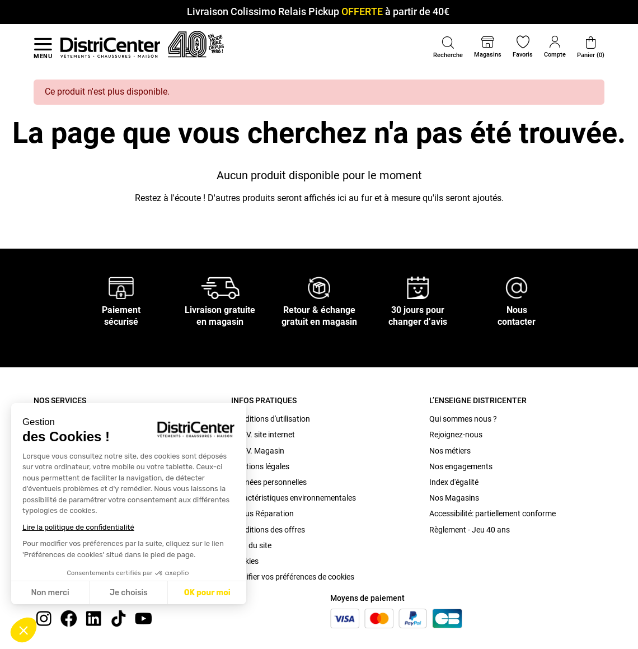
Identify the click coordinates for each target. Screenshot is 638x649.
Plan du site (251, 545)
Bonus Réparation (262, 513)
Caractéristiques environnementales (293, 497)
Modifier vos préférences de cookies (292, 576)
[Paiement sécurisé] (121, 287)
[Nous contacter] (516, 287)
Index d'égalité (453, 482)
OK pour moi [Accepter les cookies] (207, 592)
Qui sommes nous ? (463, 418)
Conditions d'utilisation (270, 418)
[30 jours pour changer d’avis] (418, 287)
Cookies (245, 561)
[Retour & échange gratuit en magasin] (319, 287)
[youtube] (143, 618)
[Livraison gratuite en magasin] (220, 287)
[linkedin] (93, 618)
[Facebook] (69, 618)
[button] (23, 630)
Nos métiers (450, 450)
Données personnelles (269, 482)
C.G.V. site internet (263, 434)
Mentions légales (260, 466)
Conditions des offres (268, 529)
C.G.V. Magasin (257, 450)
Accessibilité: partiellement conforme (492, 513)
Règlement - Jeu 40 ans (469, 529)
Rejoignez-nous (455, 434)
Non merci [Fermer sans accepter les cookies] (50, 592)
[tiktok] (119, 618)
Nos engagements (460, 466)
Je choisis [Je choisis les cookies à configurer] (129, 592)
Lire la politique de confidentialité (78, 527)
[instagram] (44, 618)
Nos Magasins (454, 497)
